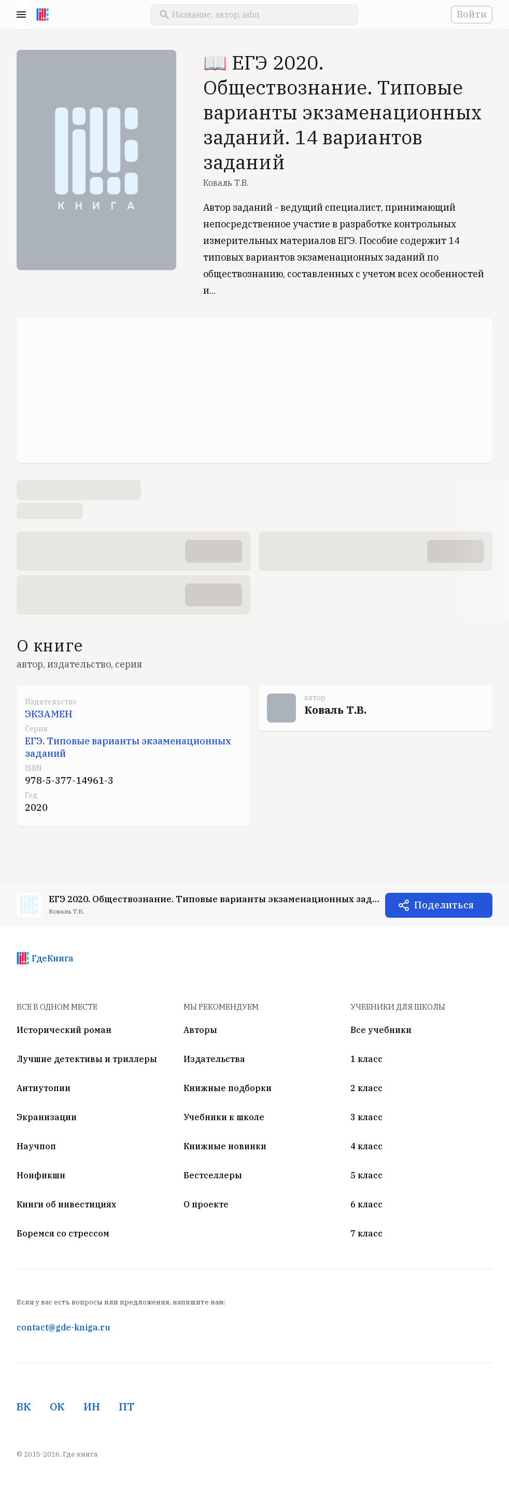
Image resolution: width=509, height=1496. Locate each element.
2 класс (366, 1088)
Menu (21, 14)
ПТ (126, 1406)
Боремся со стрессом (63, 1233)
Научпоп (36, 1146)
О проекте (206, 1204)
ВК (24, 1406)
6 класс (366, 1204)
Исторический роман (64, 1030)
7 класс (366, 1233)
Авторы (200, 1030)
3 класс (366, 1117)
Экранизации (47, 1117)
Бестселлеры (212, 1175)
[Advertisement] (254, 390)
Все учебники (381, 1030)
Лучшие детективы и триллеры (87, 1059)
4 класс (366, 1146)
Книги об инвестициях (66, 1204)
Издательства (214, 1059)
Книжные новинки (224, 1146)
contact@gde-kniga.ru (63, 1327)
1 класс (366, 1059)
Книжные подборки (227, 1088)
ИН (91, 1406)
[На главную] (42, 14)
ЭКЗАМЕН (49, 714)
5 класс (366, 1175)
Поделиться (444, 905)
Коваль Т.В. (225, 183)
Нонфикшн (41, 1175)
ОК (57, 1406)
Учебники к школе (223, 1117)
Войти (472, 14)
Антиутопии (43, 1088)
